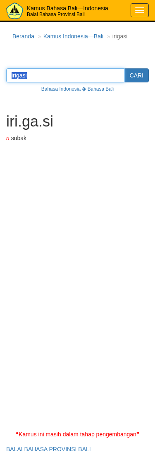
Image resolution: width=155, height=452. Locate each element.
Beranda (23, 36)
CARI (136, 75)
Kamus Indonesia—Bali (73, 36)
